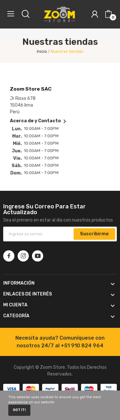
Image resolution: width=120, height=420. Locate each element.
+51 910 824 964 (82, 346)
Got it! (19, 410)
